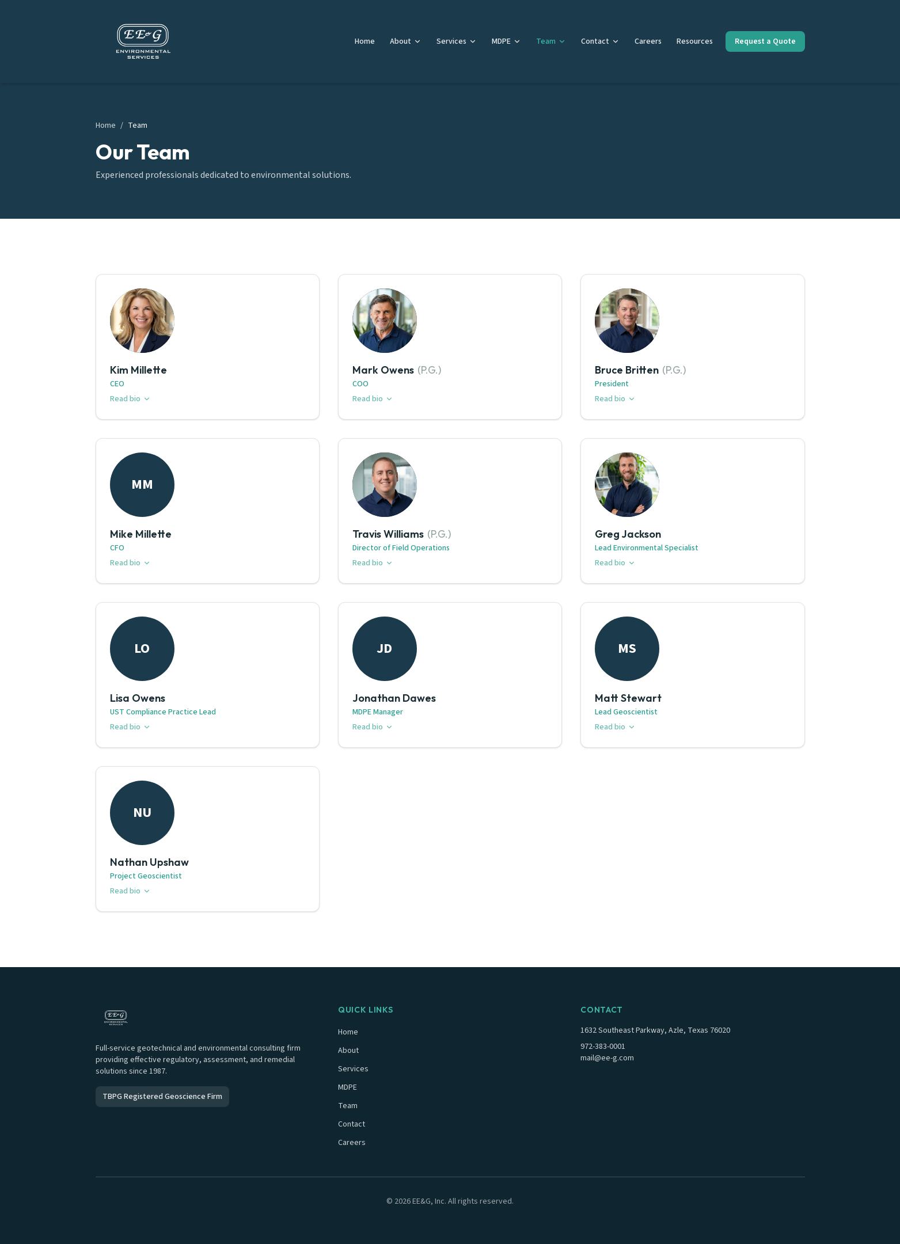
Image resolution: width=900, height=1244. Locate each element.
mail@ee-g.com (607, 1058)
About (405, 41)
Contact (600, 41)
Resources (695, 41)
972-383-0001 (602, 1046)
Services (456, 41)
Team (551, 41)
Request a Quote (765, 41)
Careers (648, 41)
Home (365, 41)
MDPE (506, 41)
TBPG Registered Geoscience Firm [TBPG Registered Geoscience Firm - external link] (162, 1096)
